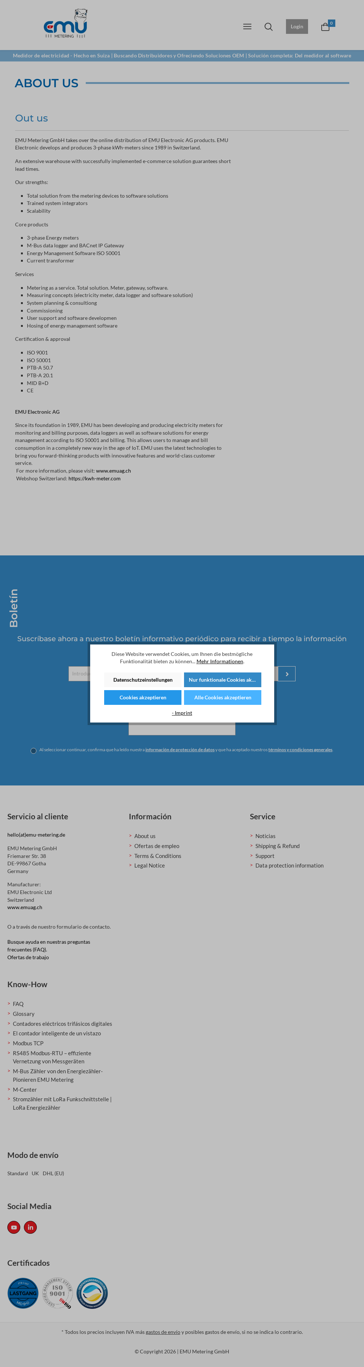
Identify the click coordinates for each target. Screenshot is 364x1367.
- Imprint (182, 713)
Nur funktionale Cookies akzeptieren (225, 680)
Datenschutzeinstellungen (143, 680)
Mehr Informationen (220, 661)
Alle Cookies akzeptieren (222, 697)
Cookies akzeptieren (143, 697)
